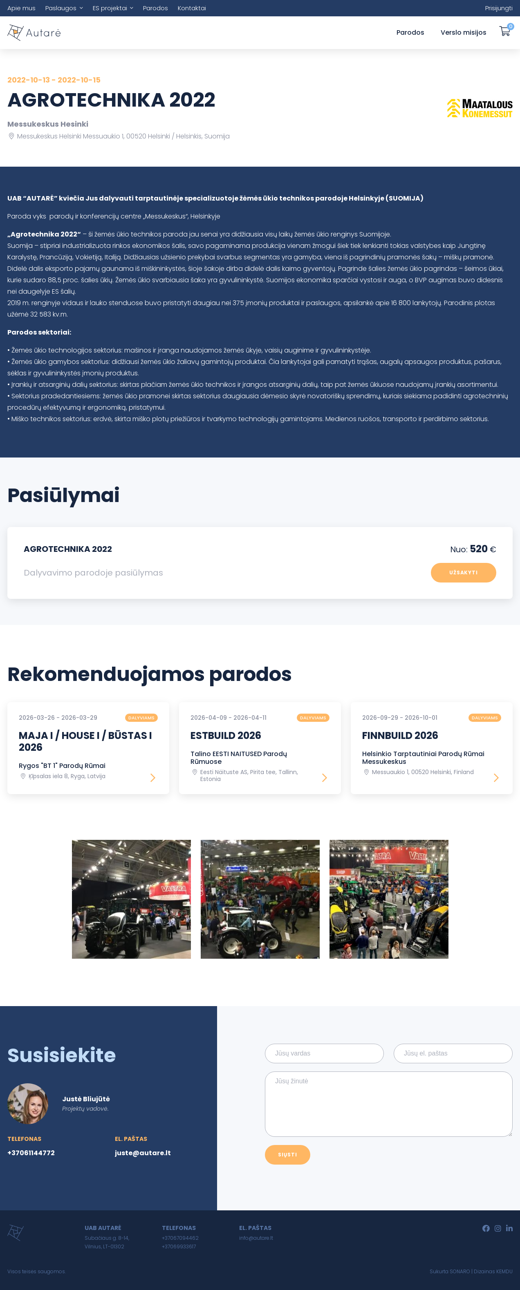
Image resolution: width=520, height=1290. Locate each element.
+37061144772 (31, 1153)
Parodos (155, 8)
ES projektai (110, 8)
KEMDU (504, 1271)
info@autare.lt (256, 1237)
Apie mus (21, 8)
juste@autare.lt (143, 1153)
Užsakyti (463, 572)
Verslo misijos (463, 32)
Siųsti (287, 1154)
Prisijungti (499, 8)
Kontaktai (192, 8)
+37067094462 (180, 1237)
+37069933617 (179, 1246)
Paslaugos (60, 8)
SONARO (460, 1271)
